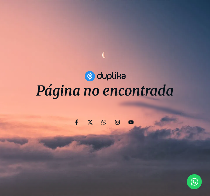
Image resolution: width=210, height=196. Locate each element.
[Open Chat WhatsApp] (194, 181)
